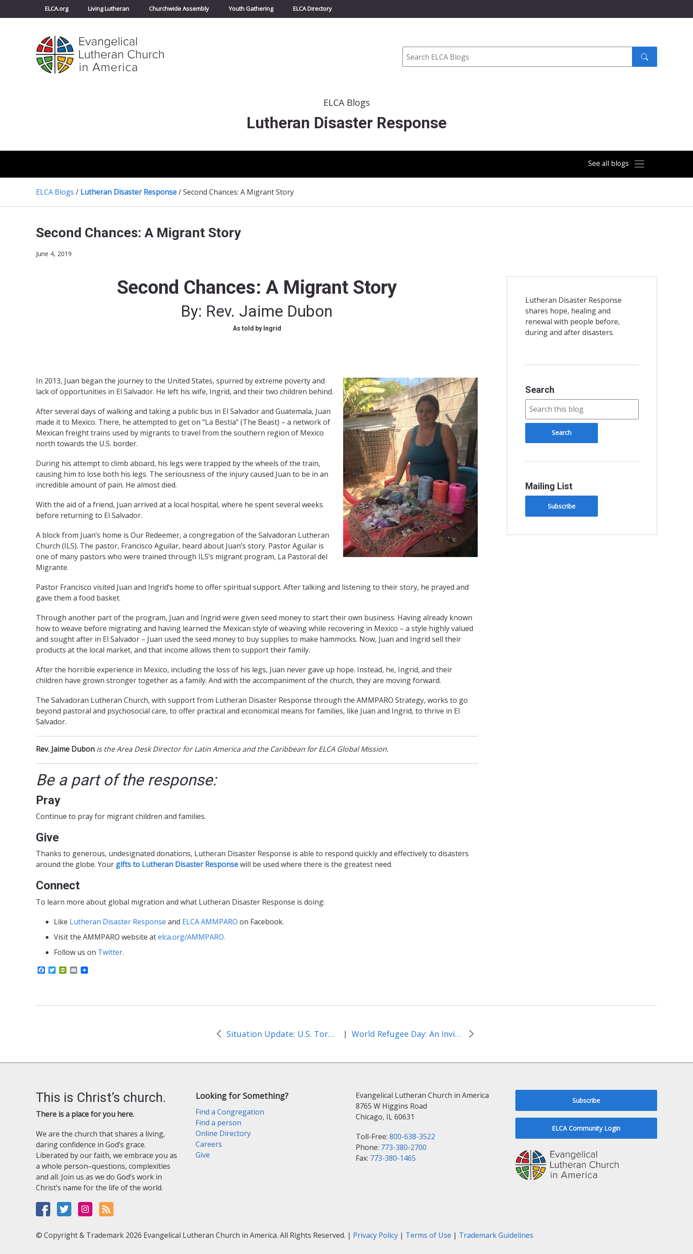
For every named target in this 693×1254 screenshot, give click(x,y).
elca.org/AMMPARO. (191, 937)
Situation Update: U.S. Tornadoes (283, 1033)
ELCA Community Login (586, 1128)
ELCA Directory (312, 8)
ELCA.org (56, 8)
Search (539, 389)
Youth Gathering (251, 8)
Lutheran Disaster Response (128, 192)
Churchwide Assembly (179, 8)
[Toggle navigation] (613, 164)
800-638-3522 (412, 1136)
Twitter (110, 952)
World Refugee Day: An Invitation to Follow (408, 1033)
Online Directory (223, 1133)
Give (203, 1155)
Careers (209, 1144)
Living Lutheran (108, 8)
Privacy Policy (375, 1235)
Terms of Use (428, 1235)
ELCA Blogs (55, 192)
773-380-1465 (393, 1158)
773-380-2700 (404, 1147)
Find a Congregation (230, 1112)
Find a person (218, 1123)
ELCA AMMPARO (210, 922)
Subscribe (561, 506)
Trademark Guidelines (496, 1235)
